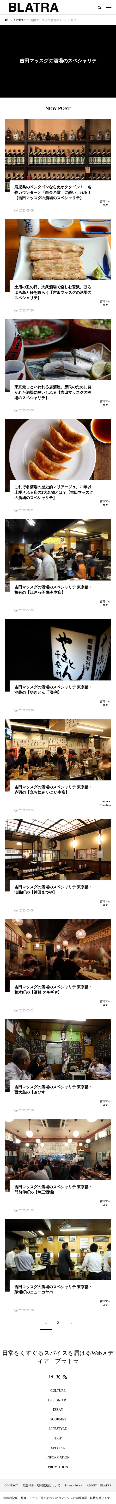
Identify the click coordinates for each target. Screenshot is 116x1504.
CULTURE (58, 1390)
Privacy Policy (73, 1485)
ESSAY (58, 1410)
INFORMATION (57, 1457)
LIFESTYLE (58, 1429)
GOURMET (58, 1419)
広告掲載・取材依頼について (41, 1485)
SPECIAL (58, 1448)
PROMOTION (58, 1467)
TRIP (57, 1438)
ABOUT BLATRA (99, 1485)
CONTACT (11, 1485)
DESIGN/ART (58, 1400)
